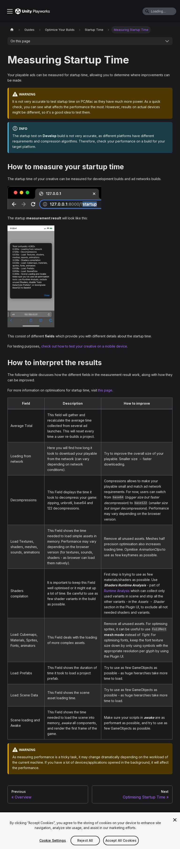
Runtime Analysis (117, 591)
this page (105, 390)
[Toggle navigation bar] (9, 11)
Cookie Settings (52, 840)
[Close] (175, 820)
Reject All (85, 840)
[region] (90, 830)
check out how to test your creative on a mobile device (84, 346)
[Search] (159, 11)
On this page (20, 41)
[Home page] (12, 29)
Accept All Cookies (121, 840)
